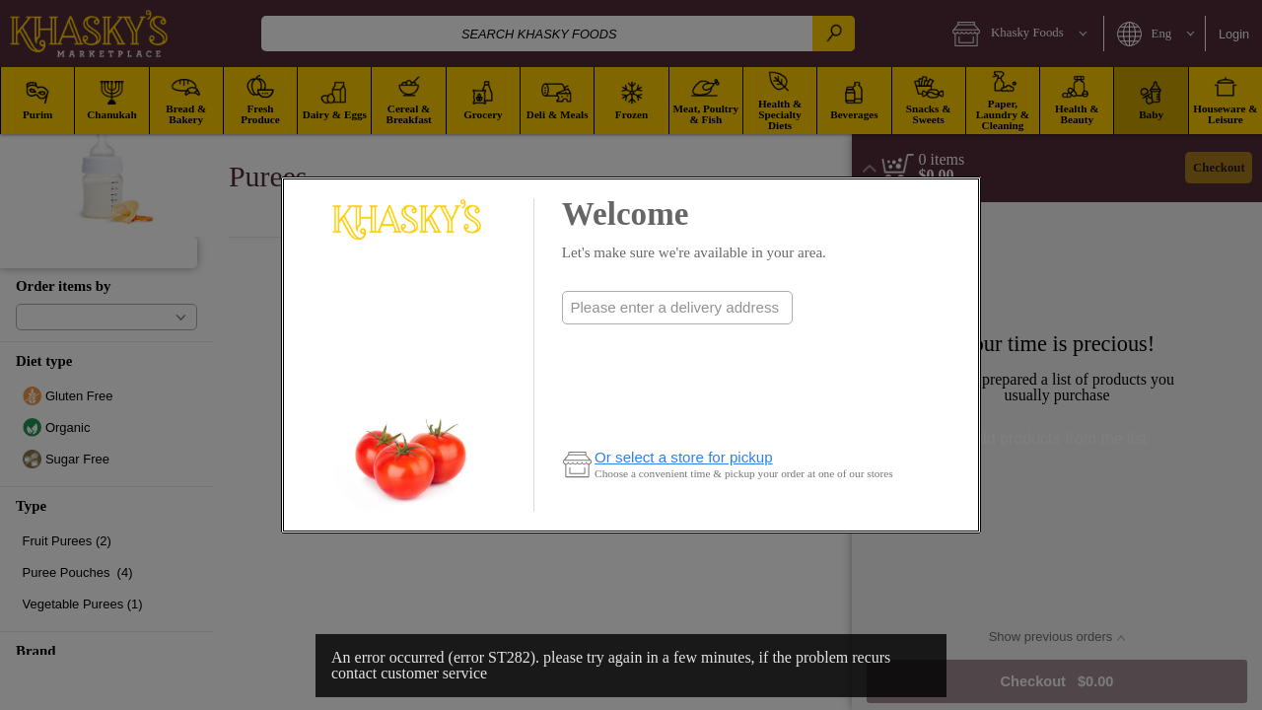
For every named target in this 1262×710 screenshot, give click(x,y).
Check (677, 346)
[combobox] (677, 307)
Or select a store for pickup (684, 457)
